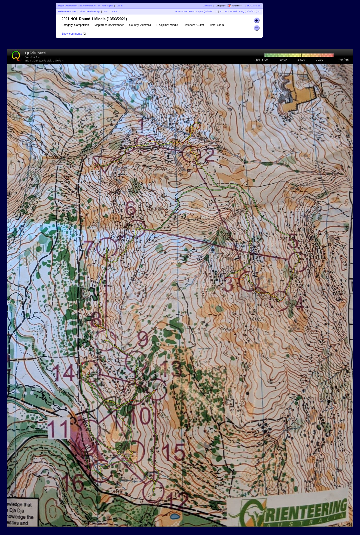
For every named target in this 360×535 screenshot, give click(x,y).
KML (106, 11)
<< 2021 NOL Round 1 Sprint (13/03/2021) (195, 11)
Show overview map (90, 11)
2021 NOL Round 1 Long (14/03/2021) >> (240, 11)
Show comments (72, 33)
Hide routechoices (67, 11)
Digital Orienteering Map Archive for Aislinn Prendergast (85, 5)
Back (114, 11)
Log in (120, 5)
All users (207, 5)
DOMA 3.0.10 (254, 5)
